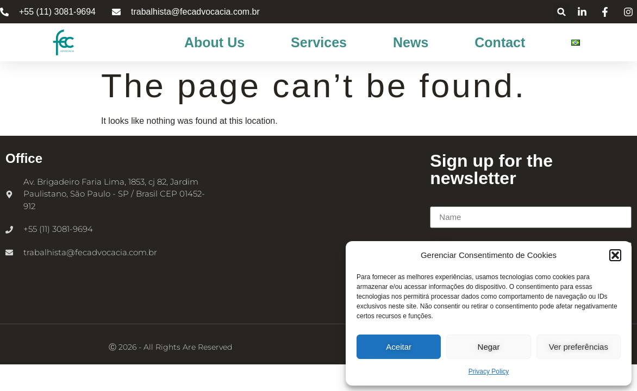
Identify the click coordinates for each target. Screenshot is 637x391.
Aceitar (398, 346)
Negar (489, 346)
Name (441, 202)
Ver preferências (578, 346)
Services (319, 42)
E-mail (442, 238)
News (410, 42)
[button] (615, 255)
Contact (499, 42)
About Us (214, 42)
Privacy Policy (489, 371)
